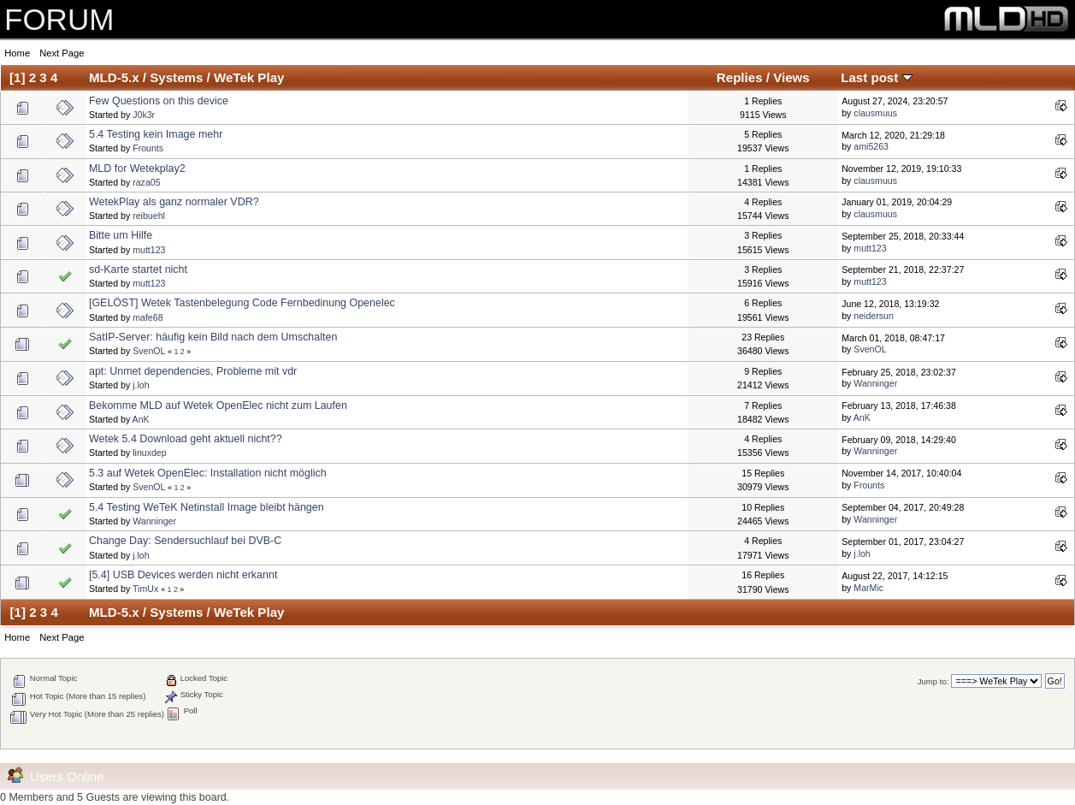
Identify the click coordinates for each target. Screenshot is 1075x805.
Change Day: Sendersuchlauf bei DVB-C (185, 541)
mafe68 (147, 317)
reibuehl (149, 215)
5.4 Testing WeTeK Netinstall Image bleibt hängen (206, 507)
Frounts (148, 148)
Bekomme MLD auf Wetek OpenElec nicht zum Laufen (218, 405)
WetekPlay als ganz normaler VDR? (174, 202)
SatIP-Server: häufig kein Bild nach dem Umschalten (213, 337)
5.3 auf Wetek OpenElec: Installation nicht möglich (208, 473)
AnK (141, 419)
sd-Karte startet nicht (138, 269)
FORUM (59, 19)
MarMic (868, 588)
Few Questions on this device (158, 101)
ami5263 (871, 146)
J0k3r (144, 115)
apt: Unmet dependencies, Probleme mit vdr (193, 371)
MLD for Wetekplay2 (137, 169)
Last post (876, 77)
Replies (740, 77)
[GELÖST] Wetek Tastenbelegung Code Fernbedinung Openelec (242, 303)
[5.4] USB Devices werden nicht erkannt (183, 575)
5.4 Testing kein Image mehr (155, 134)
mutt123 (149, 250)
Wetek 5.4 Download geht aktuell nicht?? (185, 439)
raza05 (146, 182)
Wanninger (875, 383)
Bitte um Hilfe (120, 235)
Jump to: (933, 681)
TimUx (145, 588)
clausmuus (875, 113)
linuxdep (149, 452)
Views (791, 77)
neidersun (874, 316)
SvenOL (149, 351)
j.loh (141, 385)
